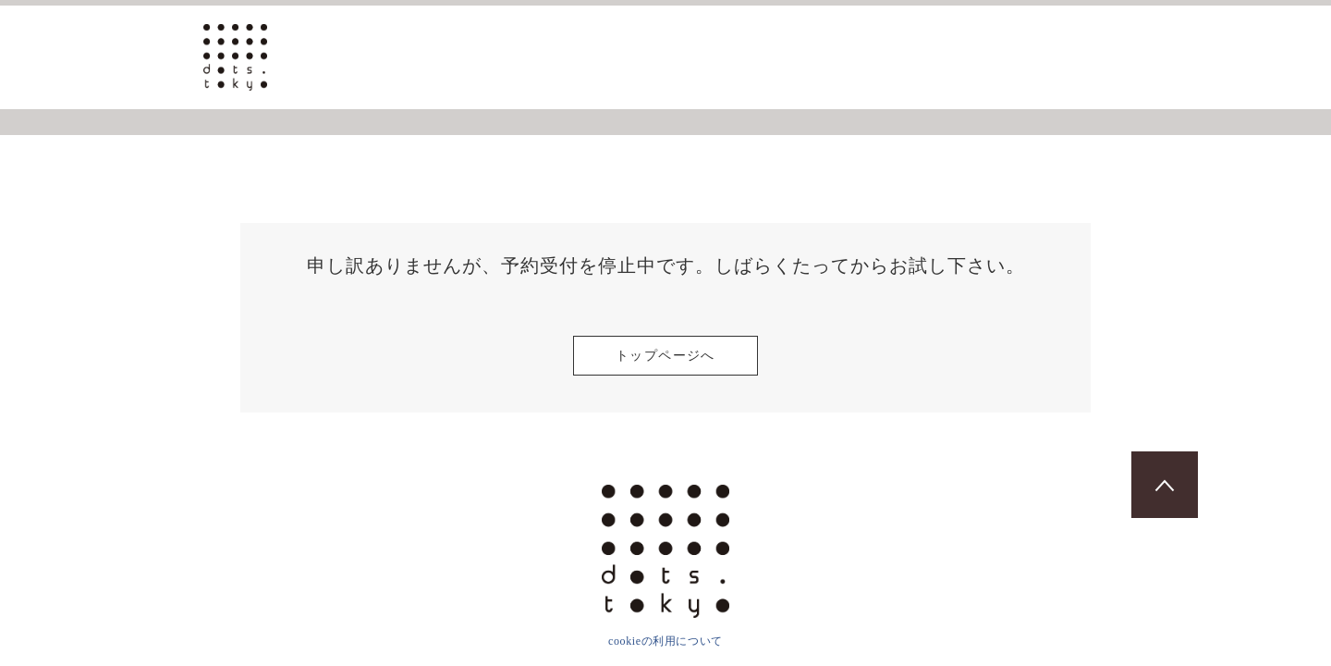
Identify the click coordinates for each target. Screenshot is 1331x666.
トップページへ (665, 356)
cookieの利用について (665, 641)
